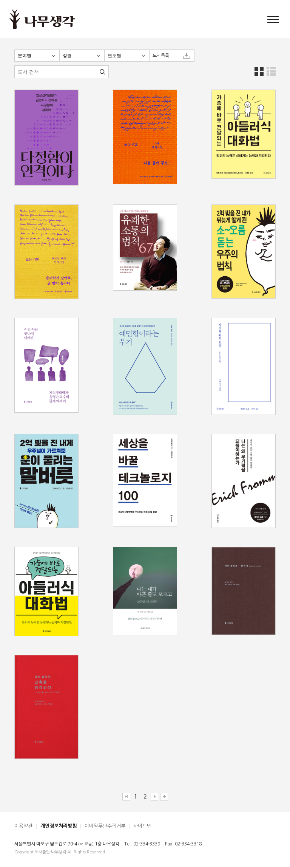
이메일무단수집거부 (105, 826)
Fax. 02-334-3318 (183, 844)
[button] (273, 19)
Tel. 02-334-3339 (142, 844)
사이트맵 (142, 826)
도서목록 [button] (161, 55)
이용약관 (23, 826)
